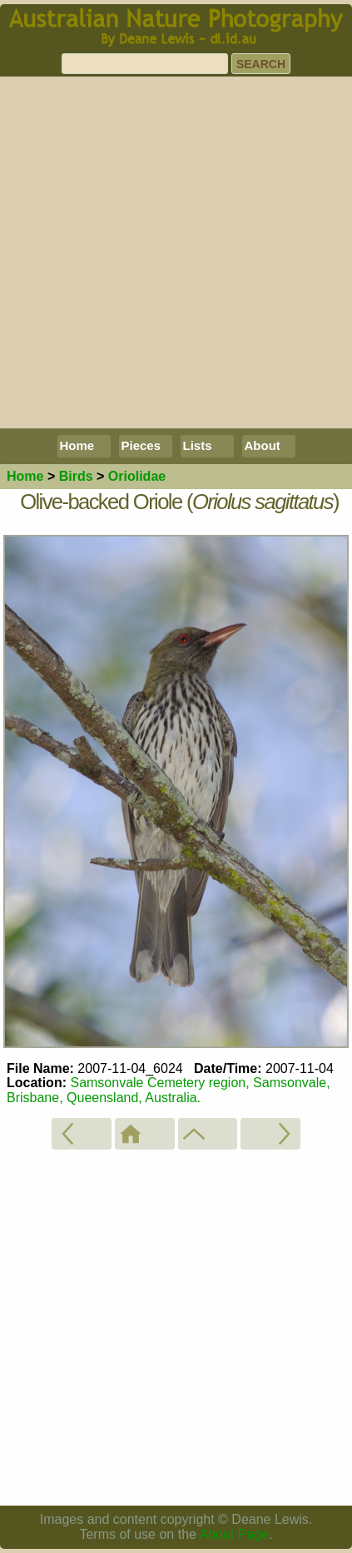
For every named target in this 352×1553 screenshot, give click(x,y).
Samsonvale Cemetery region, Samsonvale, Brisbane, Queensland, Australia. (168, 1090)
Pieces (141, 445)
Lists (197, 445)
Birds (76, 476)
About (262, 445)
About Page (235, 1534)
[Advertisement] (176, 252)
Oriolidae (137, 476)
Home (77, 445)
